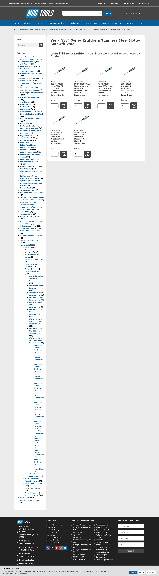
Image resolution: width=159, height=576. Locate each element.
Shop (22, 29)
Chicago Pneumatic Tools (31, 73)
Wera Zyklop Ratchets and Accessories (34, 494)
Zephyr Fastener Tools (29, 500)
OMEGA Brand (57, 23)
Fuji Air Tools (25, 109)
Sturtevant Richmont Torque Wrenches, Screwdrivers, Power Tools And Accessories (31, 206)
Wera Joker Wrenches (34, 259)
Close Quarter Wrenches (30, 83)
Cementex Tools (27, 71)
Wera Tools (29, 29)
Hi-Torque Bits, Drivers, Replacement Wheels (29, 127)
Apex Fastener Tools (28, 57)
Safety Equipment (28, 190)
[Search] (82, 13)
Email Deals (74, 23)
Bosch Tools (25, 69)
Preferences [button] (151, 572)
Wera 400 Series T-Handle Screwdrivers (36, 278)
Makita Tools (25, 150)
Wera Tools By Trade (33, 483)
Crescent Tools (26, 88)
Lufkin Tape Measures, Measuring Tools (29, 146)
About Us (102, 3)
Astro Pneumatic (27, 62)
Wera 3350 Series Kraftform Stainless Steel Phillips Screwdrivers (39, 390)
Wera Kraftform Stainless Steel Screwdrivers (66, 29)
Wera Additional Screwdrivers (36, 294)
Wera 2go (29, 247)
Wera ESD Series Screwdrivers (36, 298)
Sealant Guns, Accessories (31, 193)
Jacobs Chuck (26, 138)
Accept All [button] (133, 572)
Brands (40, 23)
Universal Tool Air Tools (30, 216)
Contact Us (131, 23)
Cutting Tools (26, 102)
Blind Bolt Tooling (27, 66)
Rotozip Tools (26, 188)
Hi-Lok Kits (24, 124)
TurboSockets (26, 214)
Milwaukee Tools (27, 159)
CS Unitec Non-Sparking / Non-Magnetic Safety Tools (32, 91)
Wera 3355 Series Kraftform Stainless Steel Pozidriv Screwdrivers (39, 409)
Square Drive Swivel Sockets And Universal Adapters (32, 198)
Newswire (114, 3)
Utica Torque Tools (28, 226)
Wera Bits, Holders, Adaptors (32, 251)
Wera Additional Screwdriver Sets (36, 287)
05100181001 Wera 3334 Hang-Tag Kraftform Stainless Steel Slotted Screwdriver (82, 89)
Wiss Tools (24, 498)
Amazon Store (128, 3)
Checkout (135, 13)
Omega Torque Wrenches (31, 171)
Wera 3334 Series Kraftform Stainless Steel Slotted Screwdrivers (39, 352)
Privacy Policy (24, 573)
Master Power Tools (28, 152)
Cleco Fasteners (27, 81)
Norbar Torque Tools (28, 166)
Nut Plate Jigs (26, 169)
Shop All (27, 23)
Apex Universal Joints (29, 59)
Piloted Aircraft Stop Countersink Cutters (29, 177)
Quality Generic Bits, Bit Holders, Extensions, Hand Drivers (31, 183)
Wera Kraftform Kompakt (31, 265)
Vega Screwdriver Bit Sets (31, 235)
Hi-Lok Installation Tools (30, 119)
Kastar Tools (25, 140)
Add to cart (64, 106)
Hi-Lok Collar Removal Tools (32, 114)
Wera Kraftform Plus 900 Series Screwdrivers (36, 330)
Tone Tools (24, 212)
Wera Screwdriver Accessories (36, 475)
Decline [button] (141, 572)
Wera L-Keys (30, 269)
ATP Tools (24, 64)
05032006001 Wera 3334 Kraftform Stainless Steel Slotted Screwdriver (57, 138)
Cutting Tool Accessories (30, 97)
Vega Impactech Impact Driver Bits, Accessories (30, 229)
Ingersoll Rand (26, 135)
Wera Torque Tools (33, 488)
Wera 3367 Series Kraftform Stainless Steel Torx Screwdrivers (39, 427)
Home (17, 23)
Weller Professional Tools (30, 240)
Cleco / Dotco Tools (28, 78)
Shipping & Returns (111, 23)
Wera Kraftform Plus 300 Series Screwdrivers (36, 321)
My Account (144, 3)
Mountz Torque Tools (29, 162)
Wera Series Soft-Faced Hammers (32, 480)
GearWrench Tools (28, 112)
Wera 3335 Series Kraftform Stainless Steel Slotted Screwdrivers (39, 371)
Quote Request (90, 23)
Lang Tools (24, 142)
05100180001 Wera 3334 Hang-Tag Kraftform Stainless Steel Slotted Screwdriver (105, 89)
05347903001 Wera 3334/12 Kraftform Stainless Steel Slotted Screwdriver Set (58, 89)
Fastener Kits (25, 107)
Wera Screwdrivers (41, 29)
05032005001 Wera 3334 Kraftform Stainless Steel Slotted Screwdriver (80, 138)
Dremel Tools (25, 104)
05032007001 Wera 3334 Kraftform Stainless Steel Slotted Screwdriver (127, 89)
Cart (142, 23)
